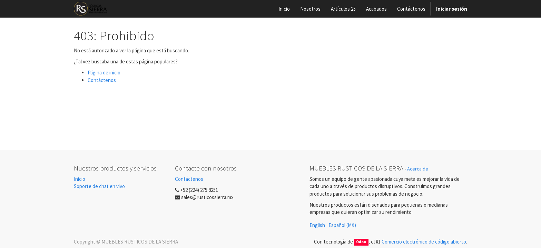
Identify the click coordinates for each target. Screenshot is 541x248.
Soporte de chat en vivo (99, 186)
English (317, 225)
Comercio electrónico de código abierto (424, 241)
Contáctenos (102, 80)
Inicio (79, 179)
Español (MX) (342, 225)
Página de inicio (104, 72)
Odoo (361, 242)
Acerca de (417, 169)
